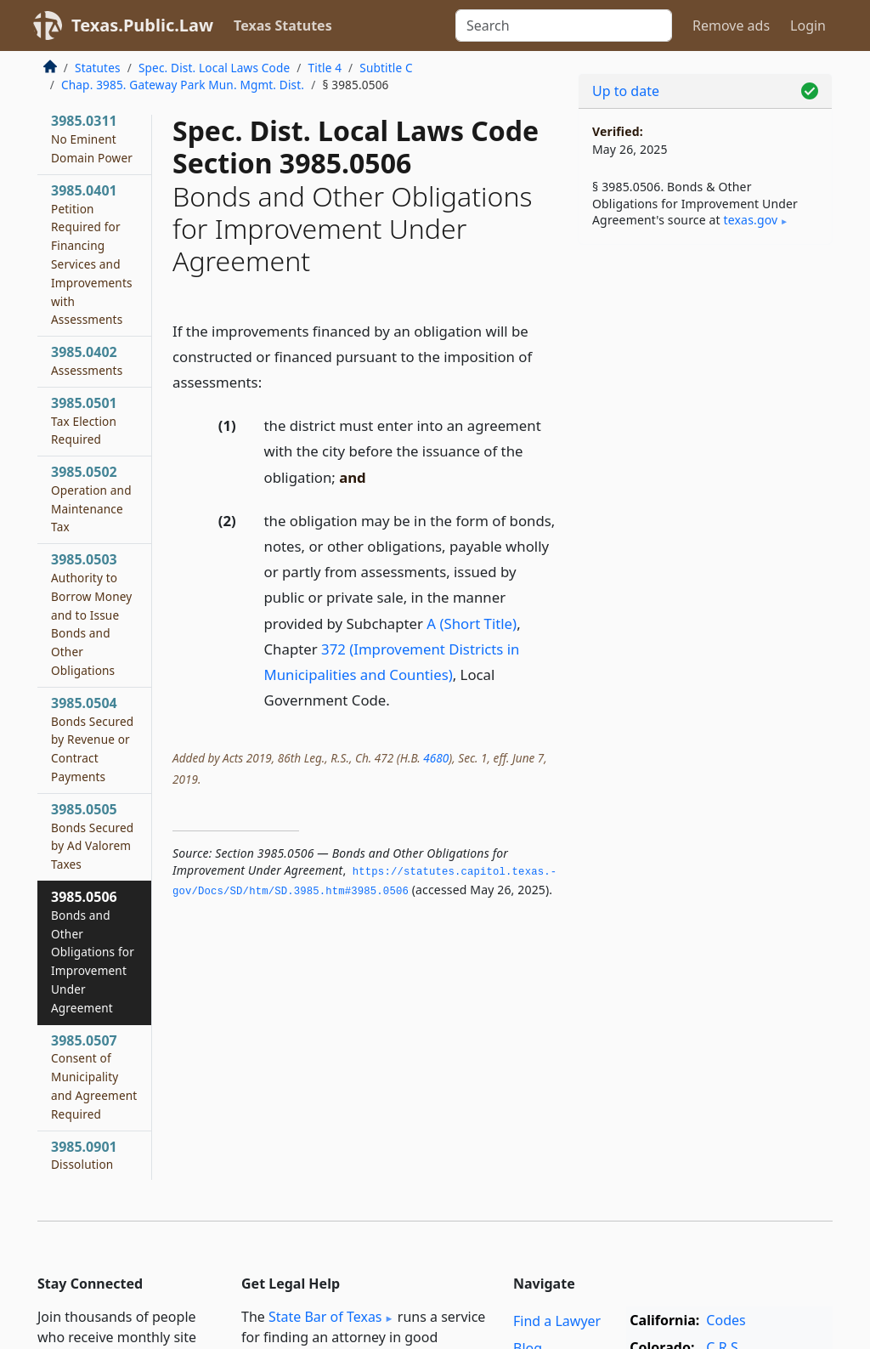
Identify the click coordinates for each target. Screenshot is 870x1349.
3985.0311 (92, 138)
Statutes (98, 68)
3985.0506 (92, 951)
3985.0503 (91, 614)
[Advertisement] (705, 375)
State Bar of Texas (325, 1316)
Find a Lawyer (557, 1321)
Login (808, 25)
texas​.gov (751, 220)
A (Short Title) (472, 623)
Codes (725, 1320)
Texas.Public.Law (142, 25)
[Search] (563, 25)
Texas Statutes (283, 25)
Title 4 (325, 68)
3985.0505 (92, 836)
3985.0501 (84, 421)
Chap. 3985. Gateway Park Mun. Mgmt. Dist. (182, 85)
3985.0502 (91, 498)
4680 (436, 758)
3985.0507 (94, 1076)
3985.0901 (84, 1155)
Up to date (625, 91)
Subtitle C (385, 68)
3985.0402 (86, 360)
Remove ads (731, 25)
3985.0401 (92, 254)
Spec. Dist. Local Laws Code (214, 68)
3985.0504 (92, 739)
